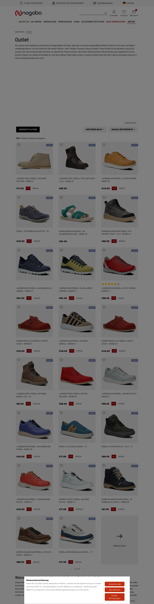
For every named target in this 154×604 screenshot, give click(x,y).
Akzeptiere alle (114, 584)
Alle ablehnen (114, 590)
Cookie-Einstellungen (114, 597)
